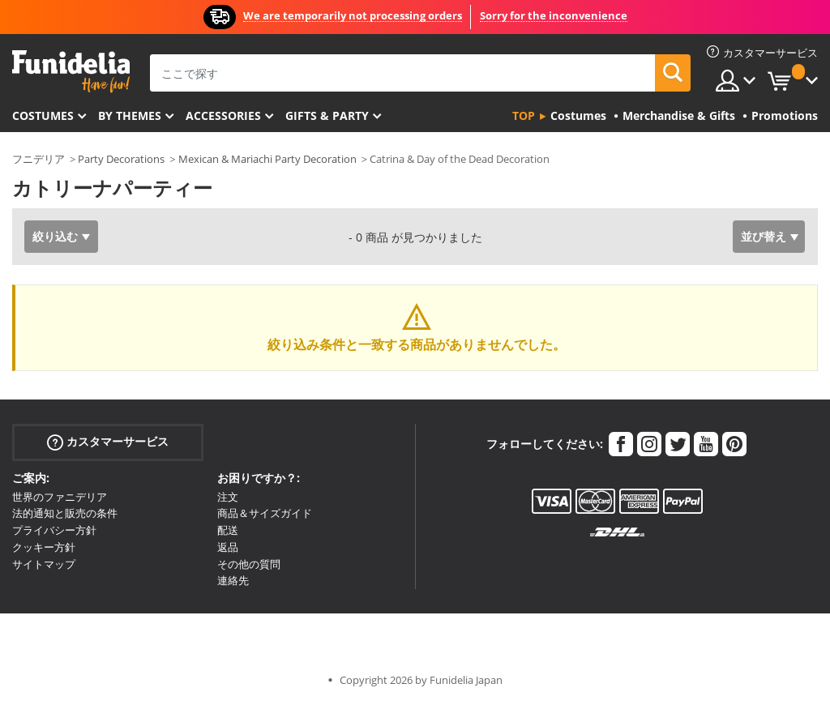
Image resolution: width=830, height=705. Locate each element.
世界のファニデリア (59, 496)
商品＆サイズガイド (264, 513)
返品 (227, 547)
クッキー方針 (43, 547)
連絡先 (233, 580)
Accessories (223, 115)
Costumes (43, 115)
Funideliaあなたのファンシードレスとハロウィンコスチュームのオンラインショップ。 (71, 71)
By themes (129, 115)
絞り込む (55, 236)
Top (523, 115)
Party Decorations (121, 159)
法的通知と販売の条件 (65, 513)
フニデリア (38, 159)
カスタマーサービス (108, 441)
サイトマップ (43, 564)
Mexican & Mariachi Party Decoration (267, 159)
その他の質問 (248, 564)
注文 (227, 496)
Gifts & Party (327, 115)
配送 (227, 530)
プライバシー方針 (54, 530)
